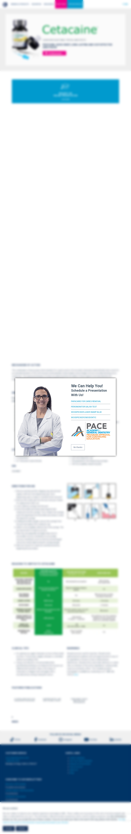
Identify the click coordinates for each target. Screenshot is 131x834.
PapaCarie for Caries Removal (86, 401)
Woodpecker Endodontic (84, 417)
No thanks (77, 447)
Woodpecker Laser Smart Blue (86, 412)
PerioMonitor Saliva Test (84, 406)
